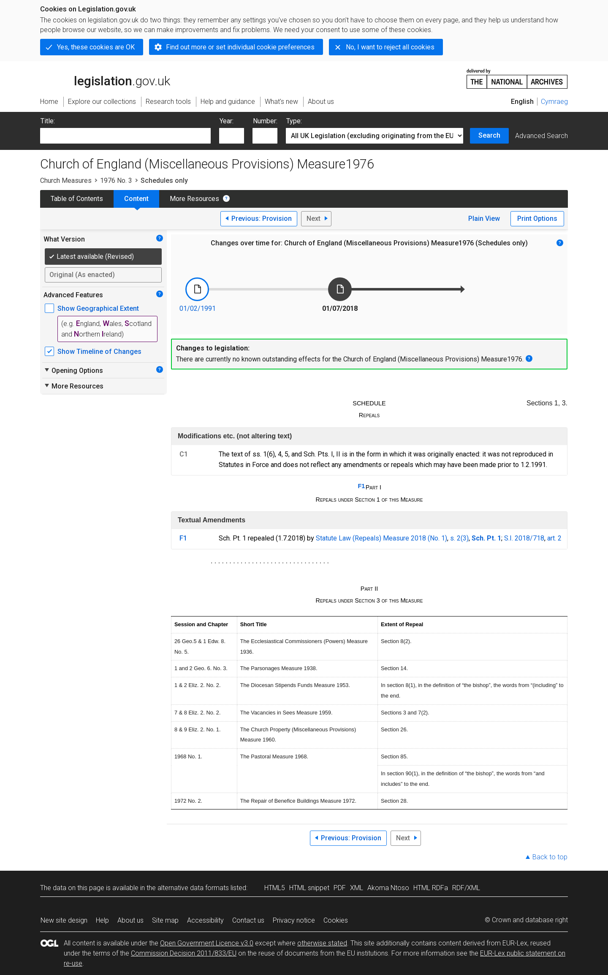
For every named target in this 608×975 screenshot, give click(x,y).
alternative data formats (193, 888)
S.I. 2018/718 (524, 538)
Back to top (549, 857)
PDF (340, 888)
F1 (361, 486)
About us (130, 920)
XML (356, 888)
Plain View (484, 219)
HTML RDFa (430, 888)
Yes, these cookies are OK (96, 47)
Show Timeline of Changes (99, 352)
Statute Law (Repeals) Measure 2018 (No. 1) (381, 538)
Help (102, 920)
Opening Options (73, 370)
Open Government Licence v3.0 (206, 943)
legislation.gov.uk (105, 78)
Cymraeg (554, 102)
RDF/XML (466, 888)
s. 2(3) (459, 538)
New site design (64, 920)
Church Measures (66, 181)
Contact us (248, 920)
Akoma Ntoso (388, 888)
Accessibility (205, 920)
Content (136, 199)
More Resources (194, 199)
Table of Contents (77, 199)
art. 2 (554, 538)
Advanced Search (541, 136)
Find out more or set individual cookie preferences (240, 47)
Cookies (335, 920)
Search (489, 135)
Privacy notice (294, 920)
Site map (165, 920)
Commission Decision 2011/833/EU (183, 953)
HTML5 (274, 888)
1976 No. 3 (116, 181)
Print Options (537, 219)
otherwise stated (322, 943)
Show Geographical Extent (98, 308)
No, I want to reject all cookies (390, 47)
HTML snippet (309, 888)
